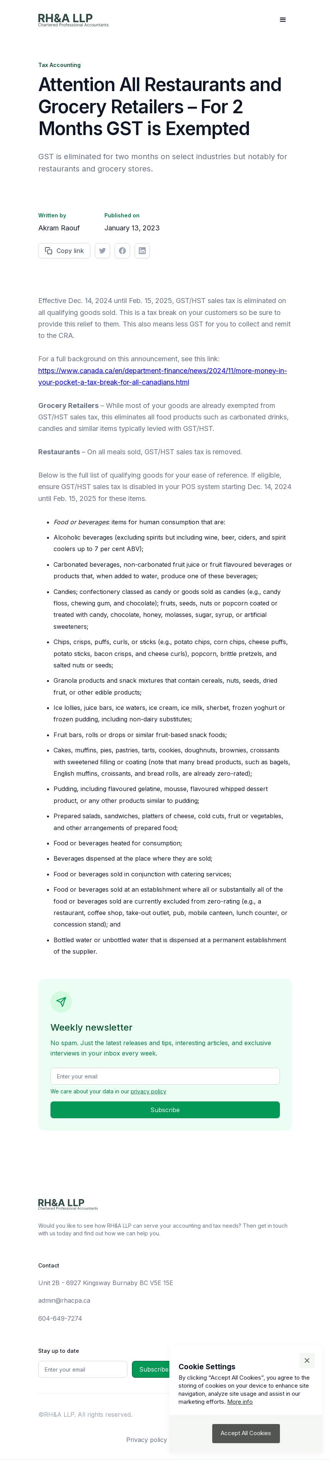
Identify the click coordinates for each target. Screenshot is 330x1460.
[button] (283, 20)
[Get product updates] (165, 1076)
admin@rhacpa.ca (64, 1300)
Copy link (70, 250)
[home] (73, 19)
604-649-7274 (60, 1318)
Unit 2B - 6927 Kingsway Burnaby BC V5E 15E (105, 1283)
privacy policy (148, 1091)
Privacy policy (146, 1440)
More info (240, 1401)
